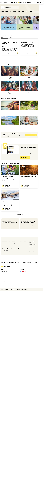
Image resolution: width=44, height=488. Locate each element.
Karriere (2, 277)
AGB (2, 289)
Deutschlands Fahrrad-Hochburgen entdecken (7, 226)
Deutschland (3, 262)
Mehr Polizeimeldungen (6, 57)
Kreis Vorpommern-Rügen (25, 262)
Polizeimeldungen (4, 38)
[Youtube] (23, 271)
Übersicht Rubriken (4, 283)
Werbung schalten (4, 281)
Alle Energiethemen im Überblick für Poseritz (28, 226)
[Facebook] (20, 271)
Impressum (13, 289)
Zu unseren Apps (4, 271)
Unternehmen (3, 279)
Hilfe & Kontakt (22, 277)
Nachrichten (12, 38)
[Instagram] (25, 271)
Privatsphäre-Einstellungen (22, 289)
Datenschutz (7, 289)
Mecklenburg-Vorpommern (13, 262)
